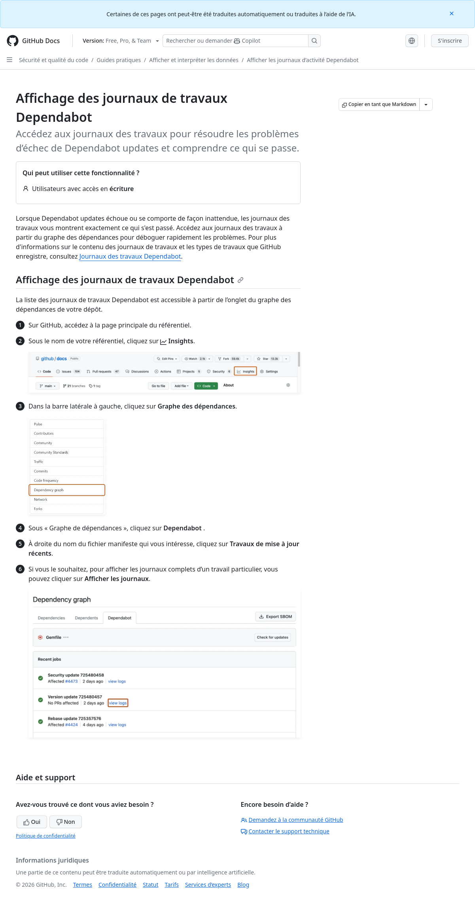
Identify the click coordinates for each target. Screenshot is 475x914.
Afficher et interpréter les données (193, 60)
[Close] (452, 12)
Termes (82, 884)
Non (65, 821)
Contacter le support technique (285, 831)
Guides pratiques (119, 60)
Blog (243, 884)
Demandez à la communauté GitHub (292, 819)
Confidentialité (117, 884)
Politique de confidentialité (46, 836)
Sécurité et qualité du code (53, 60)
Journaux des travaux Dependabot (130, 256)
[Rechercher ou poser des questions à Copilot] (242, 40)
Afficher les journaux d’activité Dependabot (302, 60)
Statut (150, 884)
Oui (31, 821)
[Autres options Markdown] (426, 104)
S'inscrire (450, 40)
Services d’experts (208, 884)
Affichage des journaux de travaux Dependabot (130, 279)
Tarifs (172, 884)
